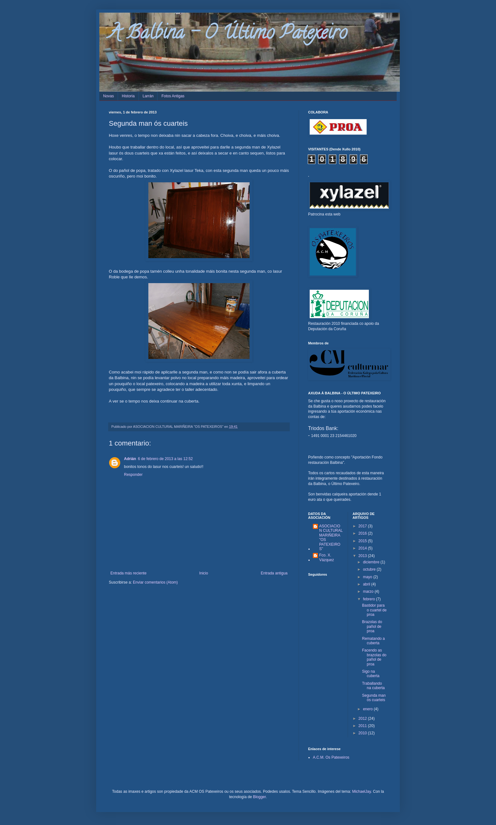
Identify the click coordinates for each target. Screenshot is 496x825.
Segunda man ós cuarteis (374, 697)
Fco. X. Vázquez (326, 557)
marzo (369, 591)
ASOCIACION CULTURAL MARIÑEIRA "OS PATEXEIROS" (331, 537)
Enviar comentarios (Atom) (155, 582)
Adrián (130, 459)
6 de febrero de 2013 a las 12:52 (165, 459)
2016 (363, 533)
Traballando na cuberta (373, 685)
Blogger (259, 797)
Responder (133, 474)
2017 (363, 526)
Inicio (203, 573)
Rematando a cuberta (373, 640)
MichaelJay (361, 791)
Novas (108, 96)
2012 (363, 718)
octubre (369, 569)
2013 (363, 556)
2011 (363, 726)
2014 (363, 548)
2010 (363, 733)
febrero (369, 599)
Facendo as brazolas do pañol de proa (374, 657)
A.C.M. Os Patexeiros (331, 757)
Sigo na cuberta (370, 673)
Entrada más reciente (128, 573)
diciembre (371, 562)
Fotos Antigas (172, 96)
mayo (368, 577)
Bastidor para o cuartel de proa (374, 610)
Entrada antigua (274, 573)
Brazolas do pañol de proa (372, 626)
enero (368, 709)
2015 (363, 541)
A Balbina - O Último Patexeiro (228, 34)
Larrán (148, 96)
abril (367, 584)
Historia (128, 96)
